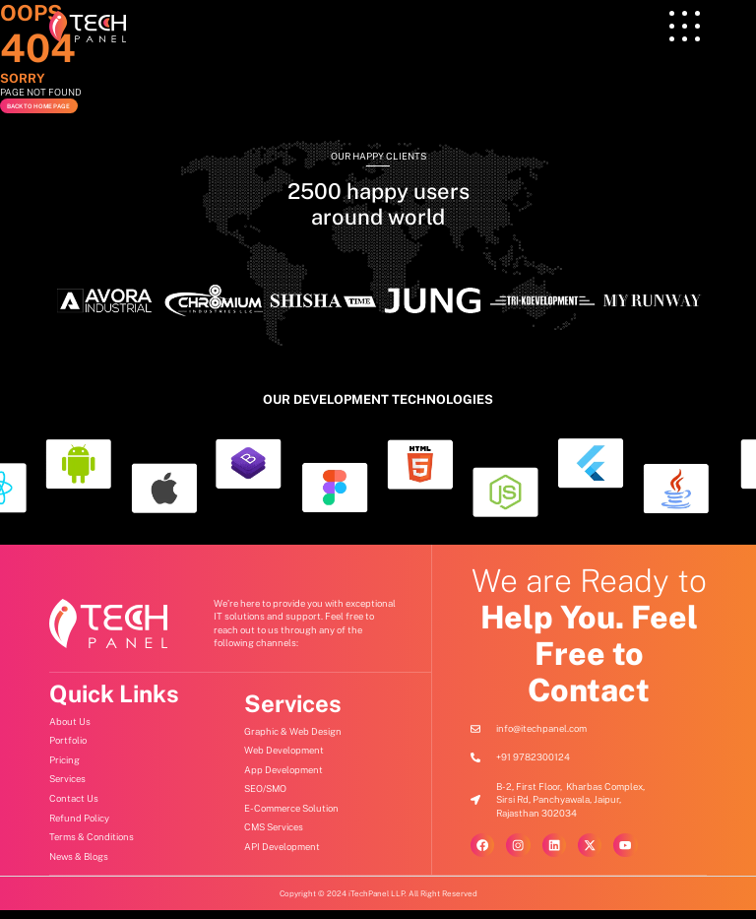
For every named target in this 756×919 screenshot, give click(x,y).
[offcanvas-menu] (684, 26)
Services (293, 713)
